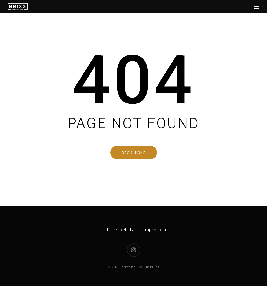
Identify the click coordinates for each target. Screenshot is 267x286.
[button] (256, 6)
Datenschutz (120, 229)
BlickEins (152, 267)
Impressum (156, 229)
